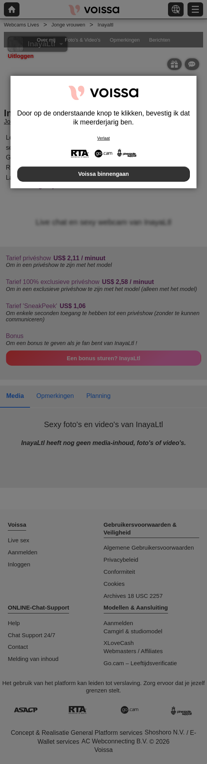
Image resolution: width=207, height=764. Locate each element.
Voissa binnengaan (103, 174)
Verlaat (103, 138)
